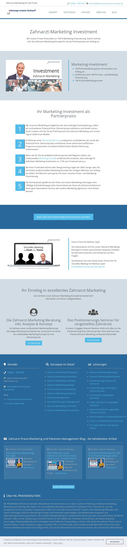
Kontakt (85, 12)
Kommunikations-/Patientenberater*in (108, 416)
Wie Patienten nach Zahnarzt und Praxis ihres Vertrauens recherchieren (62, 455)
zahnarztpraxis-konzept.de (19, 399)
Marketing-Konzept (48, 158)
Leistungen (69, 12)
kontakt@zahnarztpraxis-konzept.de (106, 3)
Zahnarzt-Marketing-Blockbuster (105, 376)
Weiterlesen (29, 467)
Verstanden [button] (115, 542)
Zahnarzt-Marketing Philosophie (62, 372)
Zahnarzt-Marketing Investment (62, 376)
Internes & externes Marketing (61, 389)
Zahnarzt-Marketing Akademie (61, 393)
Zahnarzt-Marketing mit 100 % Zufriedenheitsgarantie (104, 454)
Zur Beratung (34, 343)
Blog (114, 12)
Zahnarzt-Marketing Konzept (60, 385)
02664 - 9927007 (77, 3)
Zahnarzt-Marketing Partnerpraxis (63, 410)
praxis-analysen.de (15, 403)
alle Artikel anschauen (63, 487)
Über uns (101, 12)
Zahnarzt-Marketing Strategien (61, 380)
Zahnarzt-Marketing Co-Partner (62, 406)
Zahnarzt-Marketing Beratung (103, 372)
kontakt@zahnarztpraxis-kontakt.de (88, 266)
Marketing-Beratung (51, 140)
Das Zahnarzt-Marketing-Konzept (20, 454)
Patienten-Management (58, 397)
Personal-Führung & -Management (63, 401)
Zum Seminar (93, 340)
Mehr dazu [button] (58, 543)
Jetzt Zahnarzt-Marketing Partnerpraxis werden (63, 217)
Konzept (53, 12)
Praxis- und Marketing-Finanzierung (106, 421)
